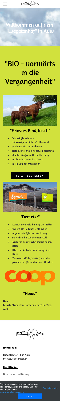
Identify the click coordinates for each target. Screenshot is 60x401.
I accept (30, 396)
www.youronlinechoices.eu (12, 392)
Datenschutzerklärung (16, 374)
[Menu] (5, 4)
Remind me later (50, 388)
